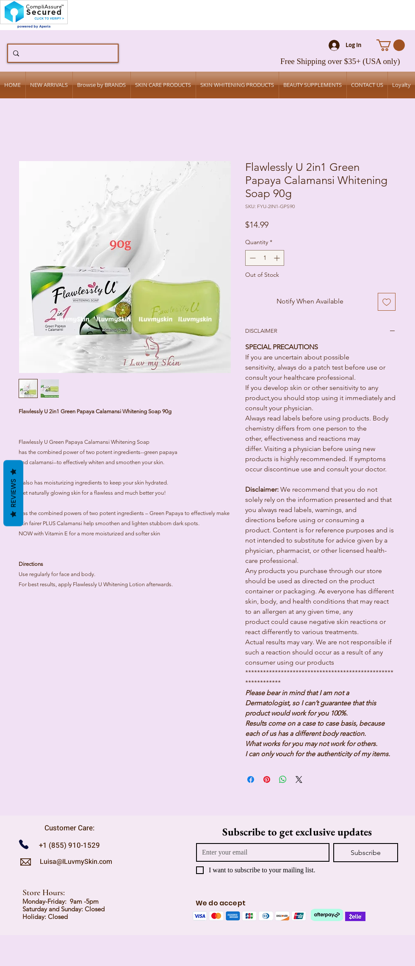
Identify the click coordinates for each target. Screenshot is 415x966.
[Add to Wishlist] (387, 302)
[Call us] (27, 844)
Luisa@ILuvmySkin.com (76, 862)
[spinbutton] (264, 258)
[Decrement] (251, 258)
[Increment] (277, 258)
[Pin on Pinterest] (267, 779)
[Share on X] (299, 779)
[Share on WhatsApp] (283, 779)
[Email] (260, 852)
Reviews (13, 493)
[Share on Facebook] (251, 779)
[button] (390, 45)
